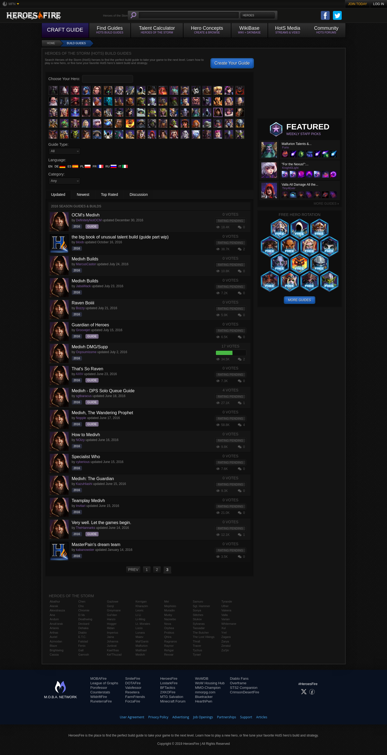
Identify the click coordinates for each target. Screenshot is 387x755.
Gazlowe (112, 601)
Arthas (54, 632)
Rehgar (169, 650)
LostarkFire (169, 683)
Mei (166, 601)
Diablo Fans (239, 678)
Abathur (55, 601)
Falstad (83, 641)
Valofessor (133, 688)
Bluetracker (204, 697)
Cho (81, 606)
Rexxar (169, 654)
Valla (224, 614)
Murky (168, 614)
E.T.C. (82, 636)
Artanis (54, 628)
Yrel (224, 632)
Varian (225, 619)
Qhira (167, 636)
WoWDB (201, 678)
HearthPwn (203, 701)
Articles (261, 717)
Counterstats (100, 692)
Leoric (140, 610)
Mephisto (170, 606)
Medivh (140, 654)
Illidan (111, 628)
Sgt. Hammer (201, 606)
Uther (225, 606)
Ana (52, 614)
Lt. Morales (143, 623)
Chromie (83, 610)
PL (85, 166)
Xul (223, 628)
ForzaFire (132, 701)
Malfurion (142, 645)
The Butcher (201, 632)
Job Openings (203, 717)
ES (72, 166)
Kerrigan (141, 601)
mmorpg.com (205, 692)
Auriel (53, 636)
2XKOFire (167, 692)
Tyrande (226, 601)
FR (98, 166)
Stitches (198, 614)
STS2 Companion (244, 688)
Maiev (139, 636)
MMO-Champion (207, 688)
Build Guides (76, 43)
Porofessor (98, 688)
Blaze (53, 645)
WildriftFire (98, 697)
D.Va (81, 614)
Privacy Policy (158, 717)
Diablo (82, 632)
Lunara (140, 632)
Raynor (169, 645)
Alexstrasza (57, 610)
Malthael (141, 650)
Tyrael (197, 654)
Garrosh (83, 654)
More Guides (326, 203)
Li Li (138, 614)
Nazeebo (170, 619)
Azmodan (56, 641)
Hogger (112, 623)
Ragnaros (170, 641)
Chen (81, 601)
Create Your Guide (232, 63)
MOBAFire (98, 678)
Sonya (197, 610)
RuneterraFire (101, 701)
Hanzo (111, 619)
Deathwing (85, 619)
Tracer (197, 645)
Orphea (169, 628)
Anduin (54, 619)
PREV (133, 569)
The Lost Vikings (204, 636)
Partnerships (226, 717)
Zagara (226, 636)
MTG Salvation (171, 697)
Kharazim (142, 606)
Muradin (169, 610)
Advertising (180, 717)
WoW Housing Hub (209, 683)
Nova (167, 623)
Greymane (114, 610)
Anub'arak (56, 623)
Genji (110, 606)
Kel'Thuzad (114, 654)
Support (246, 717)
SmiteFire (132, 678)
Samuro (198, 601)
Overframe (238, 683)
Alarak (54, 606)
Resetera (132, 692)
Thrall (196, 641)
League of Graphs (104, 683)
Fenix (81, 645)
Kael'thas (113, 650)
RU (111, 166)
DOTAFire (133, 683)
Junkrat (112, 645)
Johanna (112, 641)
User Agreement (132, 717)
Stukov (197, 619)
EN (50, 166)
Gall (81, 650)
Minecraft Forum (173, 701)
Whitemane (228, 623)
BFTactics (167, 688)
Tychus (197, 650)
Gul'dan (112, 614)
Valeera (226, 610)
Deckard (83, 623)
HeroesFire (168, 678)
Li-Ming (140, 619)
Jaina (110, 636)
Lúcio (139, 628)
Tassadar (199, 628)
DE (60, 166)
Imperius (112, 632)
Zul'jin (225, 650)
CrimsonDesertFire (244, 692)
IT (123, 166)
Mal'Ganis (142, 641)
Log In (378, 4)
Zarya (225, 641)
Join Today (357, 4)
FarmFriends (135, 697)
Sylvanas (199, 623)
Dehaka (83, 628)
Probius (169, 632)
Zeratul (226, 645)
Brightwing (56, 650)
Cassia (54, 654)
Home (51, 43)
